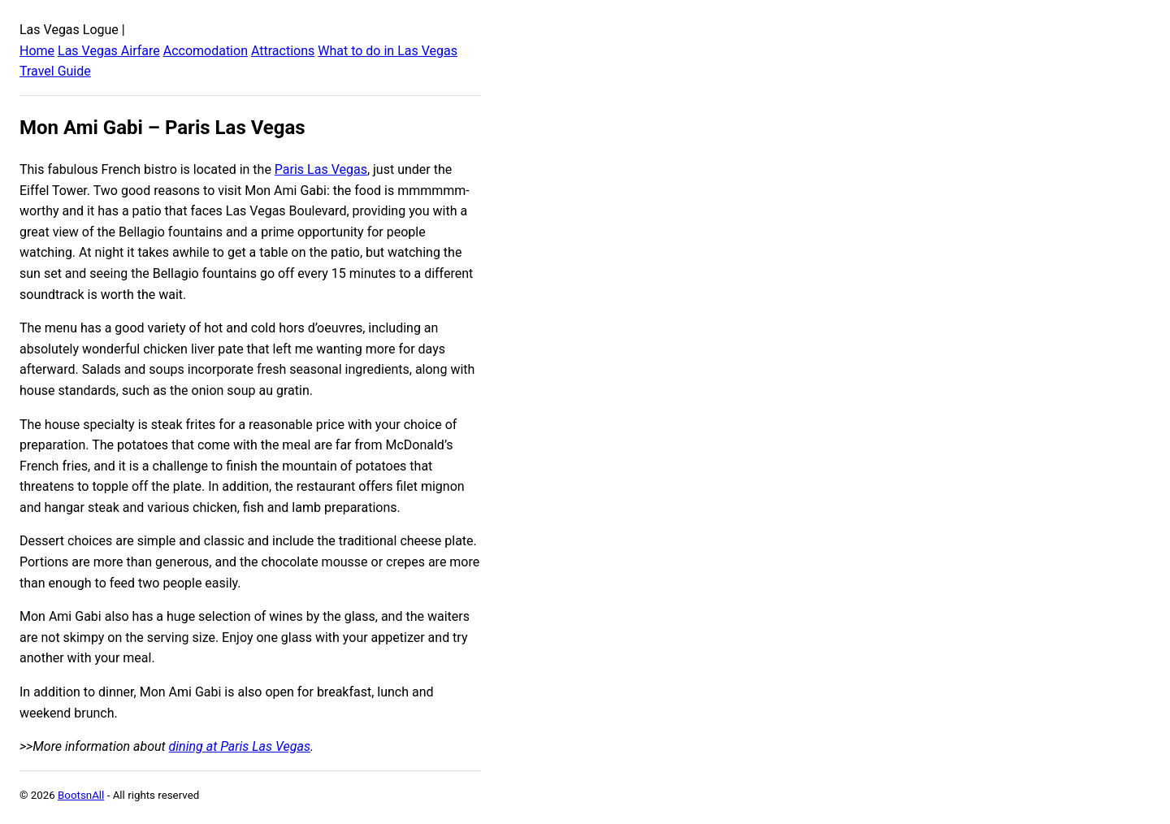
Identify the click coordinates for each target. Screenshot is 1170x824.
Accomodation (205, 51)
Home (37, 51)
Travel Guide (55, 71)
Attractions (282, 51)
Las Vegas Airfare (109, 51)
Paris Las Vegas (321, 169)
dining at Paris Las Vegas (239, 746)
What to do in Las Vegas (387, 51)
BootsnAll (81, 795)
